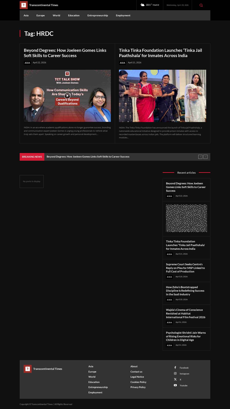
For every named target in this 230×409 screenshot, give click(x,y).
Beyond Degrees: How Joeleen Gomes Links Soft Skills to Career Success (67, 52)
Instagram (184, 373)
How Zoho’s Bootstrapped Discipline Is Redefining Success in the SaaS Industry (186, 290)
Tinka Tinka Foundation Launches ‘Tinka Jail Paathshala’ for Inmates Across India (159, 52)
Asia (27, 63)
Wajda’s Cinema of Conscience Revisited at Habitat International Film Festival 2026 (186, 312)
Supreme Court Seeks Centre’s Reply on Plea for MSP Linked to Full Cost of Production (186, 267)
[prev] (200, 157)
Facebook (184, 367)
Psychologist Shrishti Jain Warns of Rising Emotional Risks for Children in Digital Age (186, 335)
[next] (205, 157)
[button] (201, 5)
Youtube (183, 384)
